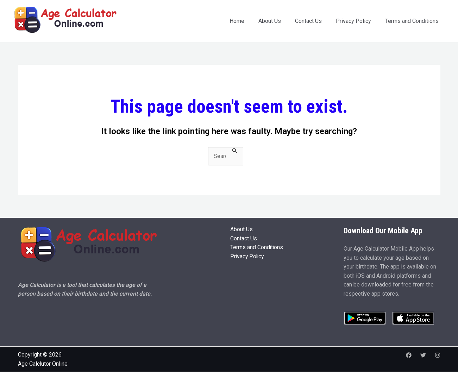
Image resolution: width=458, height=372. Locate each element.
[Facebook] (409, 355)
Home (237, 21)
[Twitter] (423, 355)
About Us (269, 21)
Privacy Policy (353, 21)
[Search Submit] (235, 151)
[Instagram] (437, 355)
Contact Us (308, 21)
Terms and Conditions (412, 21)
